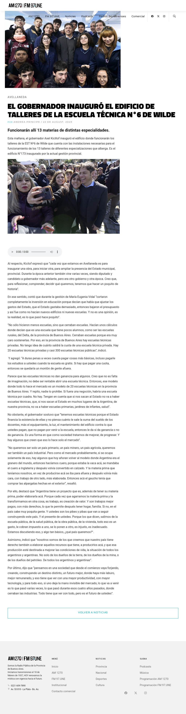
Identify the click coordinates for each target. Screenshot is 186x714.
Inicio (19, 16)
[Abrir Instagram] (164, 16)
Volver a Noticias (93, 612)
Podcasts (87, 16)
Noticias (70, 16)
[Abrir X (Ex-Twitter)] (158, 16)
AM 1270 (34, 16)
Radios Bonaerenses (112, 16)
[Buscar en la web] (174, 16)
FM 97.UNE (52, 16)
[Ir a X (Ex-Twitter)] (135, 693)
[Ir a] (145, 693)
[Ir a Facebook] (126, 693)
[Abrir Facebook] (152, 16)
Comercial (138, 16)
